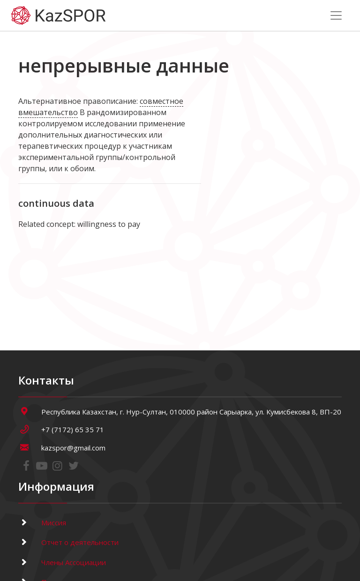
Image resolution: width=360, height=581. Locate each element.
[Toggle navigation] (336, 15)
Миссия (42, 522)
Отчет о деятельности (68, 542)
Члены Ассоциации (62, 562)
